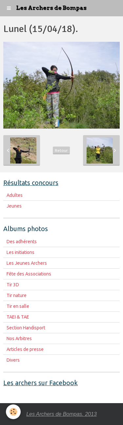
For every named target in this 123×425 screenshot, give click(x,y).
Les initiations (20, 252)
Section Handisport (26, 327)
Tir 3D (13, 284)
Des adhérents (22, 241)
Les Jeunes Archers (27, 263)
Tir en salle (18, 306)
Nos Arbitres (19, 338)
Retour (61, 150)
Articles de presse (25, 349)
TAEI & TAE (18, 317)
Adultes (15, 195)
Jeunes (14, 206)
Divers (13, 360)
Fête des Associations (29, 273)
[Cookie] (13, 411)
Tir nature (17, 295)
